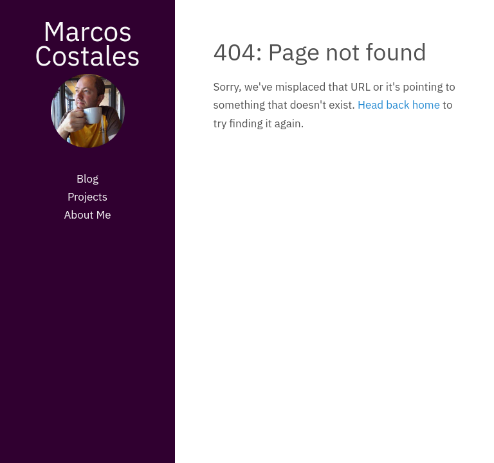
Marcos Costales (87, 43)
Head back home (399, 105)
